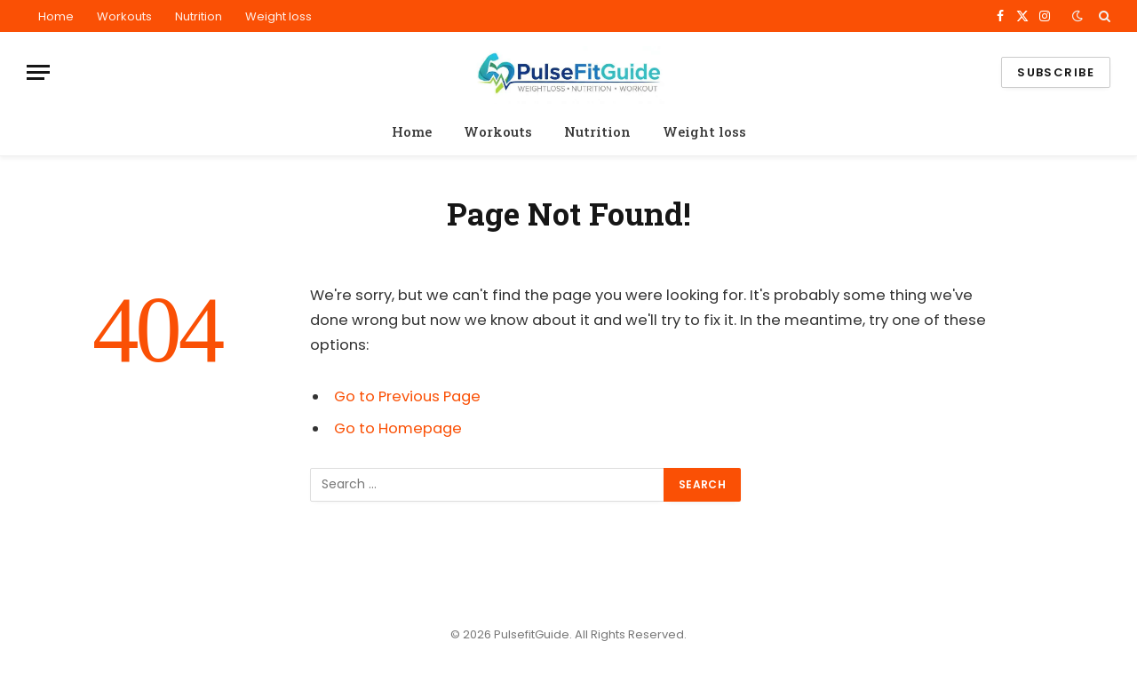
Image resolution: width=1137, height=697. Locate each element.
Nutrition (198, 16)
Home (56, 16)
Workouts (124, 16)
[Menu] (38, 72)
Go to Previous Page (407, 396)
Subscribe (1055, 72)
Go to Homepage (398, 428)
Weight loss (278, 16)
